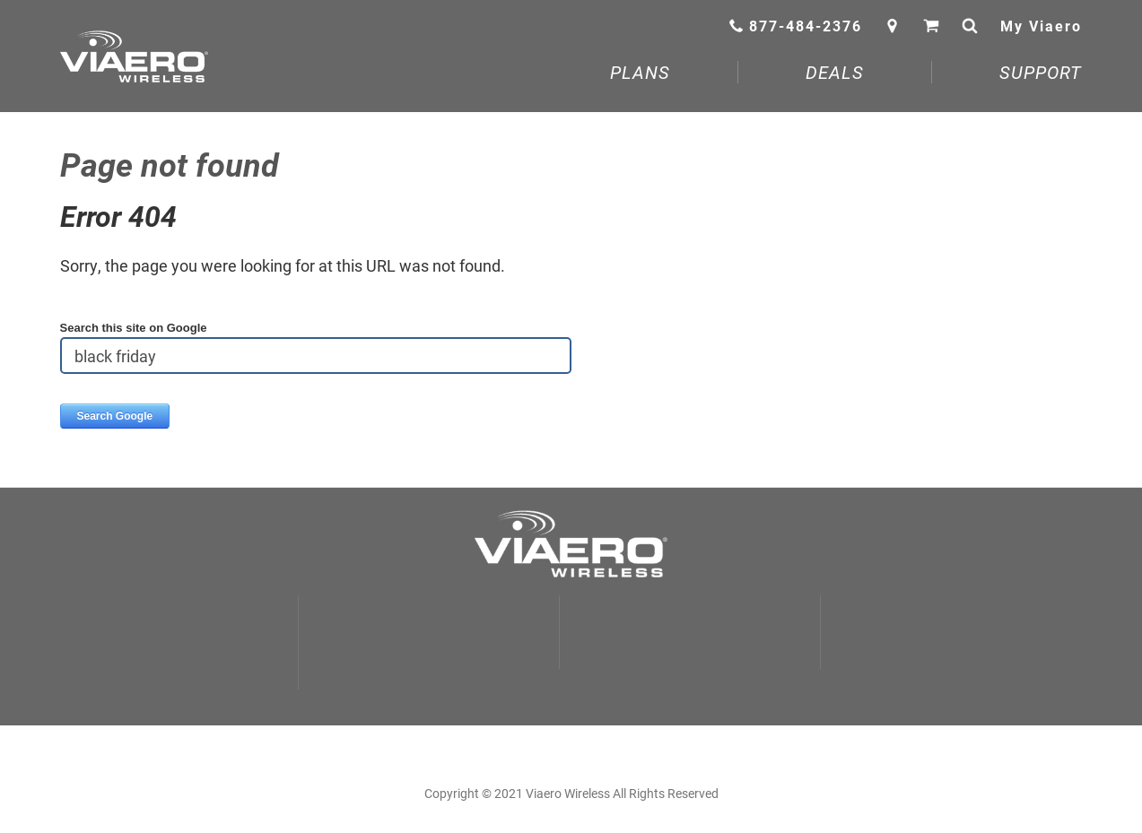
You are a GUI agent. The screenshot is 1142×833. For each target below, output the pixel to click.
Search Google (115, 416)
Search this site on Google (133, 327)
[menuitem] (640, 76)
